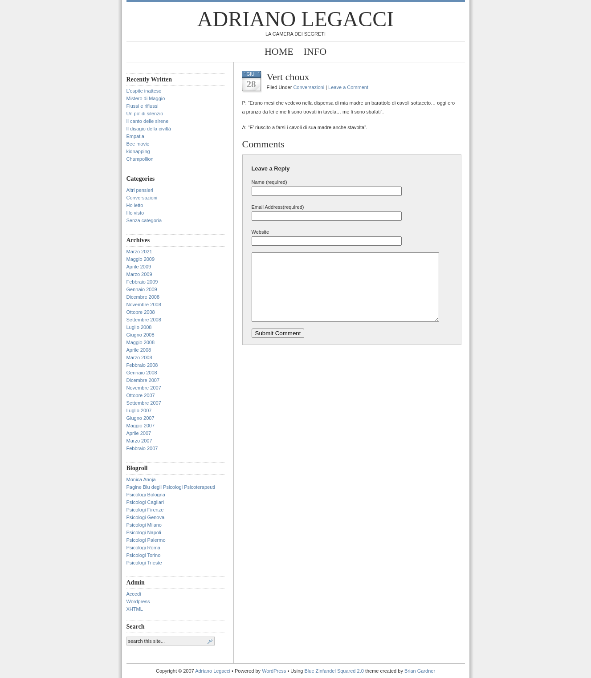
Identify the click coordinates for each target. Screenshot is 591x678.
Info (315, 51)
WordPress (274, 671)
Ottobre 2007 (140, 395)
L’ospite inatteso (144, 90)
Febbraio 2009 (142, 281)
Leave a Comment (348, 87)
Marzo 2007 (139, 440)
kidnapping (138, 151)
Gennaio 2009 (141, 289)
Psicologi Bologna (145, 494)
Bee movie (138, 143)
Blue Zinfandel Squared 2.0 (334, 671)
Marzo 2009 (139, 274)
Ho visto (135, 212)
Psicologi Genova (145, 517)
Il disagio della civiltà (148, 128)
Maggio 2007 (140, 425)
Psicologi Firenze (145, 509)
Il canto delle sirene (147, 121)
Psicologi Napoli (143, 532)
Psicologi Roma (143, 547)
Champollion (140, 159)
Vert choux (288, 76)
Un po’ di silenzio (144, 113)
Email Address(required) (278, 207)
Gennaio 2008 (141, 372)
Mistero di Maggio (145, 98)
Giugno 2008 (140, 334)
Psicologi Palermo (146, 540)
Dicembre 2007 (143, 380)
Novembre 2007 (143, 387)
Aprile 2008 (138, 350)
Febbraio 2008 (142, 365)
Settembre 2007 (143, 403)
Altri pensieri (140, 190)
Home (279, 51)
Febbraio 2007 (142, 448)
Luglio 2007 (139, 410)
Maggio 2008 (140, 342)
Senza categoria (144, 220)
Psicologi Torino (143, 555)
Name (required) (269, 182)
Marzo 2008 (139, 357)
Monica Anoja (141, 479)
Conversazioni (142, 197)
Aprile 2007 (138, 433)
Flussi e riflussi (142, 106)
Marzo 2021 (139, 251)
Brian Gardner (419, 671)
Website (260, 232)
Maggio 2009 (140, 259)
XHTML (134, 609)
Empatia (135, 136)
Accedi (133, 594)
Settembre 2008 (143, 319)
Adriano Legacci (295, 19)
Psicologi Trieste (144, 562)
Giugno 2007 (140, 418)
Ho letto (134, 205)
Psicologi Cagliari (145, 502)
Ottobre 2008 (140, 312)
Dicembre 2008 (143, 297)
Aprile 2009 (138, 266)
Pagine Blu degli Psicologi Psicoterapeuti (170, 487)
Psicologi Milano (144, 525)
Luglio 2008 (139, 327)
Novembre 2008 (143, 304)
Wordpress (138, 601)
